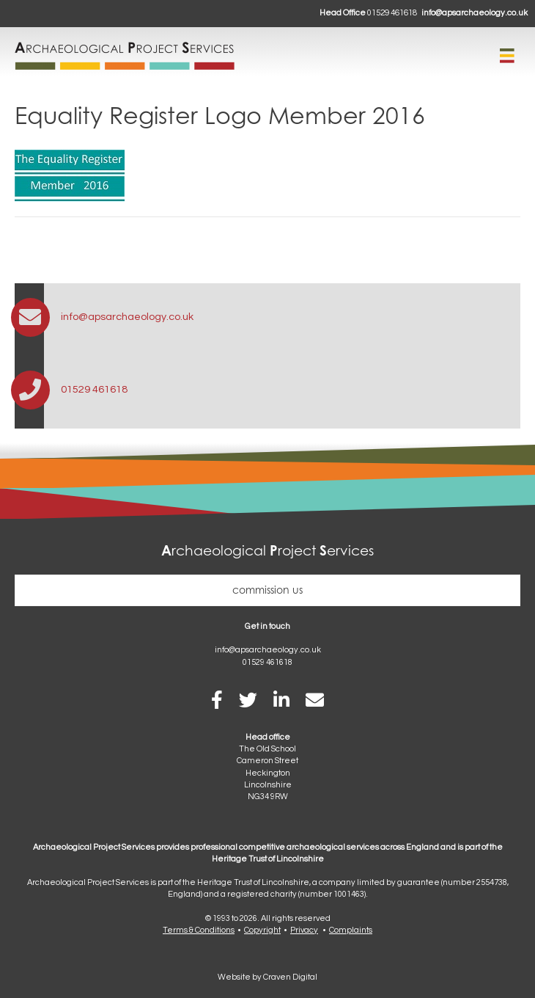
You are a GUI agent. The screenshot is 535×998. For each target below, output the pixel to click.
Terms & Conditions (199, 930)
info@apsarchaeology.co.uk (474, 13)
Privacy (304, 930)
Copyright (262, 930)
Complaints (350, 930)
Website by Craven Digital (267, 977)
